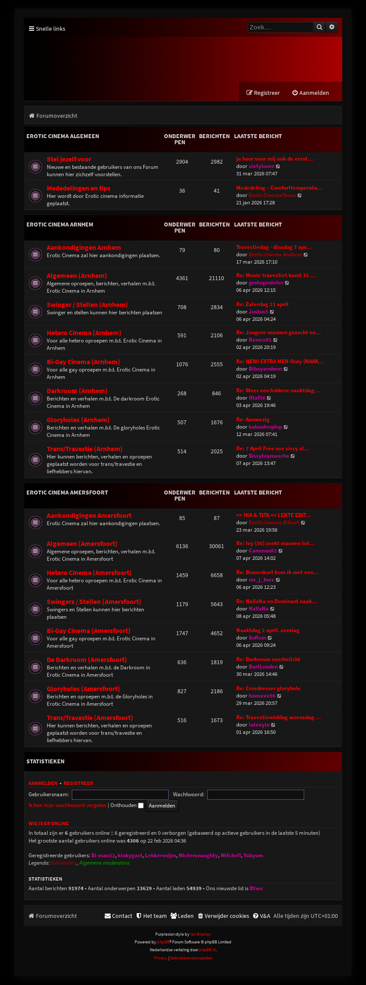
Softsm (257, 638)
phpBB (163, 943)
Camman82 (263, 551)
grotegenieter (266, 283)
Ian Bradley (200, 935)
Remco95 (260, 340)
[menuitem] (310, 93)
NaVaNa (259, 609)
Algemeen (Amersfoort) (82, 544)
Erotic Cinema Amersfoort (67, 493)
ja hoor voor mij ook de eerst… (274, 159)
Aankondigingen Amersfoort (89, 516)
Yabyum (253, 856)
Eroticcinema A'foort (274, 523)
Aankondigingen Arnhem (84, 248)
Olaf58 (257, 398)
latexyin (259, 725)
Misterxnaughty (198, 856)
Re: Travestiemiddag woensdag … (278, 718)
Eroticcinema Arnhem (275, 255)
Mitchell (231, 856)
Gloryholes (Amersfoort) (83, 689)
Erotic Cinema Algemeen (62, 137)
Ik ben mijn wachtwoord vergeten (248, 795)
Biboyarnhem (265, 369)
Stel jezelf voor (69, 160)
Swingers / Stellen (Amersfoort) (94, 602)
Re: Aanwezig (253, 420)
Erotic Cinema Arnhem (59, 225)
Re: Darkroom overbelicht (268, 660)
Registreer (78, 784)
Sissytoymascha (269, 456)
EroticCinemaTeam (272, 196)
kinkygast (130, 856)
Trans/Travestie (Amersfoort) (90, 718)
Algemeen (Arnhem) (77, 276)
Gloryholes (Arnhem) (78, 421)
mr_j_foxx (261, 580)
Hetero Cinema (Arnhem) (84, 333)
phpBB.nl (207, 951)
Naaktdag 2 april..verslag (267, 631)
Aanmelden (43, 784)
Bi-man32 (103, 856)
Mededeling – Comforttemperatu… (279, 188)
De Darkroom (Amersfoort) (87, 660)
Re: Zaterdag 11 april (262, 305)
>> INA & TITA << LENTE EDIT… (273, 516)
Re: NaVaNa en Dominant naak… (277, 602)
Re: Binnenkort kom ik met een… (277, 573)
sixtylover (261, 167)
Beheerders (64, 864)
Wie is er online (49, 824)
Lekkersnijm (160, 856)
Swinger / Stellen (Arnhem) (87, 305)
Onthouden (307, 795)
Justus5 (258, 312)
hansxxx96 (262, 696)
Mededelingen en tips (78, 189)
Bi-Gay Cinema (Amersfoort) (89, 631)
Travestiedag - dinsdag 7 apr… (273, 248)
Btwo (256, 889)
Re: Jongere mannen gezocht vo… (278, 333)
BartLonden (263, 667)
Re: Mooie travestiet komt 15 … (276, 276)
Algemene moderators (104, 864)
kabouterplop (265, 427)
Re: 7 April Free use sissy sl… (272, 449)
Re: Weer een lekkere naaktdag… (278, 391)
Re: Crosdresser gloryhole (268, 689)
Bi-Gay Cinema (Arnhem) (83, 362)
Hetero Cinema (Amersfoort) (89, 573)
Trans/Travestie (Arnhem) (85, 450)
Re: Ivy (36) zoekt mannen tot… (275, 544)
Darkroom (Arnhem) (77, 392)
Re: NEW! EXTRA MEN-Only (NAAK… (280, 362)
